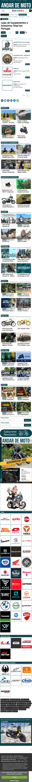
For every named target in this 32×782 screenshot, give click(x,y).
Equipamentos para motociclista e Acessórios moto (15, 701)
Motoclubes (22, 709)
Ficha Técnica (10, 756)
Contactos (3, 756)
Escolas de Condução (11, 709)
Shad (22, 32)
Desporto (4, 281)
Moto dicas (5, 350)
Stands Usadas (21, 703)
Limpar (3, 32)
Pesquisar (27, 420)
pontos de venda (23, 14)
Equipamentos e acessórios (9, 177)
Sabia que (4, 315)
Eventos (4, 385)
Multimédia (5, 246)
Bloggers (3, 711)
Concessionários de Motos (8, 703)
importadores (22, 16)
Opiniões (4, 212)
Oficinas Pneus (11, 705)
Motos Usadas (5, 699)
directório (5, 19)
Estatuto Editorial (18, 756)
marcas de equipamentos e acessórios (9, 16)
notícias (28, 16)
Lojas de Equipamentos (23, 705)
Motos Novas (25, 699)
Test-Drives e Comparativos (9, 142)
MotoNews (5, 108)
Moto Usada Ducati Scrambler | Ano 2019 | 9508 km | (16, 731)
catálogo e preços (14, 14)
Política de (14, 780)
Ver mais (27, 51)
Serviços (15, 711)
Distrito (4, 36)
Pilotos (9, 711)
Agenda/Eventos (15, 699)
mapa (10, 19)
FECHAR (14, 777)
